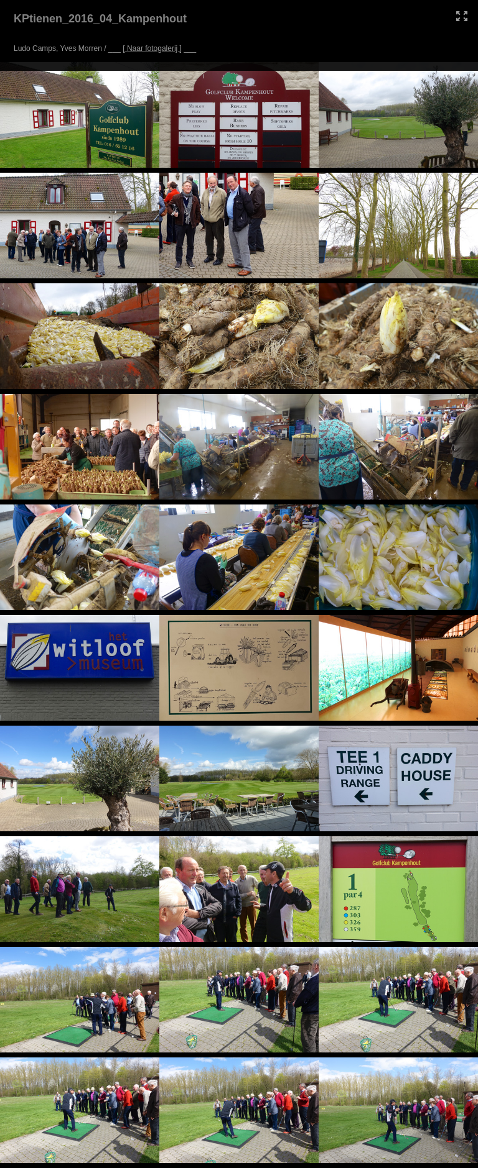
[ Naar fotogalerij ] (152, 48)
